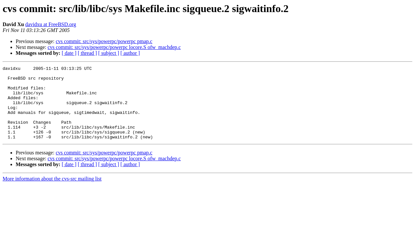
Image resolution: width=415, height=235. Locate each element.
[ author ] (130, 53)
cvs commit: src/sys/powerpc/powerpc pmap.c (104, 41)
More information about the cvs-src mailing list (52, 193)
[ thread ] (87, 53)
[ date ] (69, 53)
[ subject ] (108, 53)
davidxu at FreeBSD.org (50, 24)
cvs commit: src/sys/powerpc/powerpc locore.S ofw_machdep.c (114, 47)
